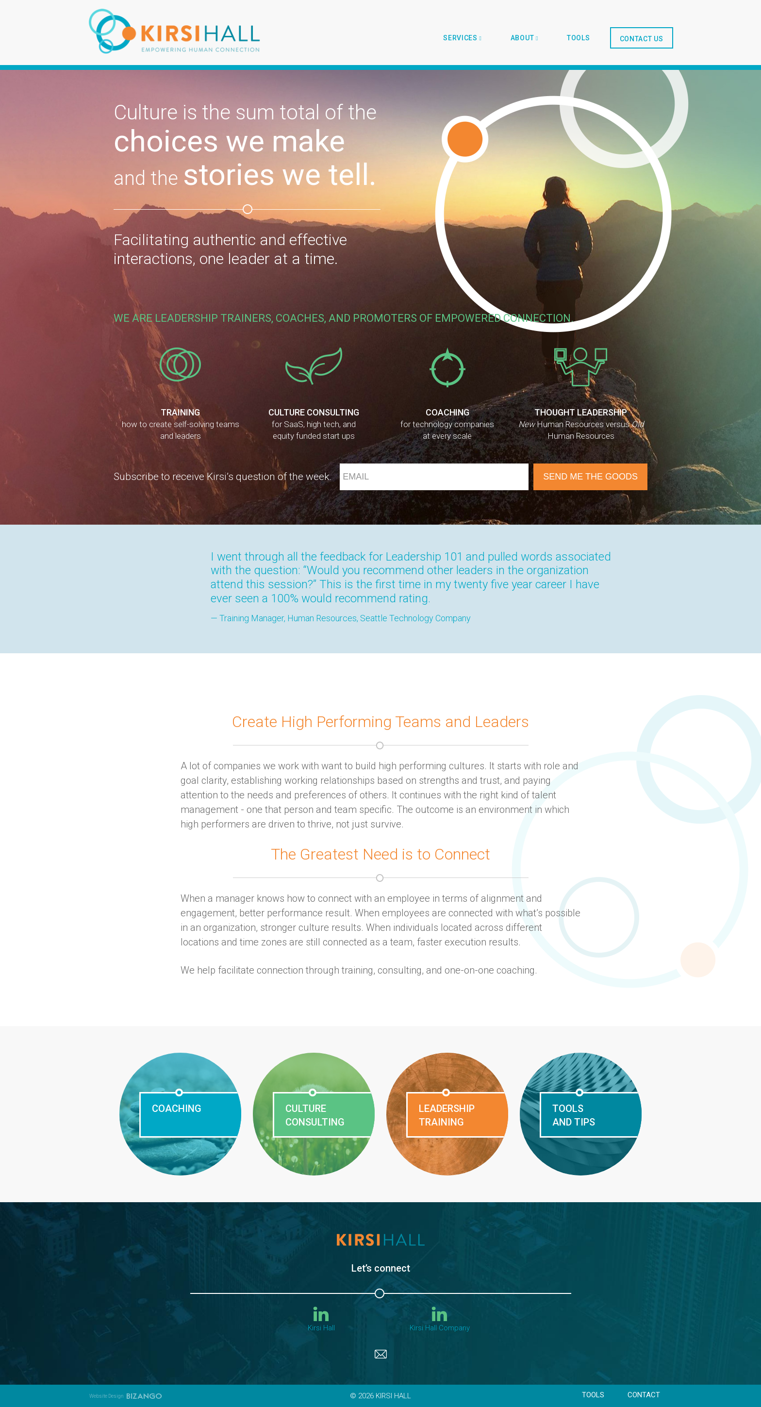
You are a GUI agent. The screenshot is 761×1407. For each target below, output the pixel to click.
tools (578, 38)
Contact (644, 1395)
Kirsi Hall (321, 1319)
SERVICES (462, 38)
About (524, 38)
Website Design (106, 1396)
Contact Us (641, 39)
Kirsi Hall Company (440, 1319)
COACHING (176, 1108)
